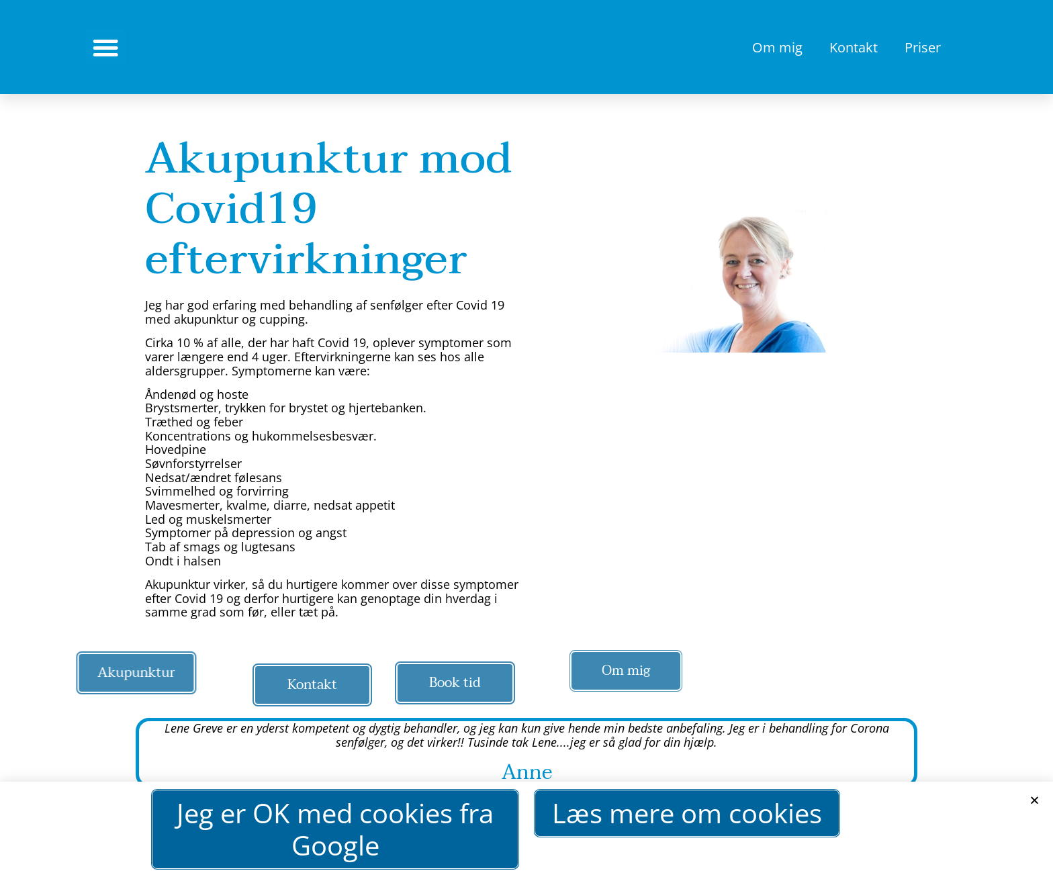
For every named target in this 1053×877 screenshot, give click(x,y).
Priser (923, 47)
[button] (1034, 804)
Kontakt (853, 47)
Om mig (777, 47)
